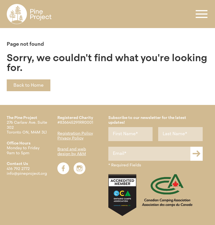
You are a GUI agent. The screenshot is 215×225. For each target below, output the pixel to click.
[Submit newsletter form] (196, 154)
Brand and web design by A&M (71, 151)
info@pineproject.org (27, 173)
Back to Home (28, 85)
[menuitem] (29, 14)
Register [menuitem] (17, 14)
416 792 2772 (18, 168)
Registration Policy (75, 133)
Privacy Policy (70, 138)
